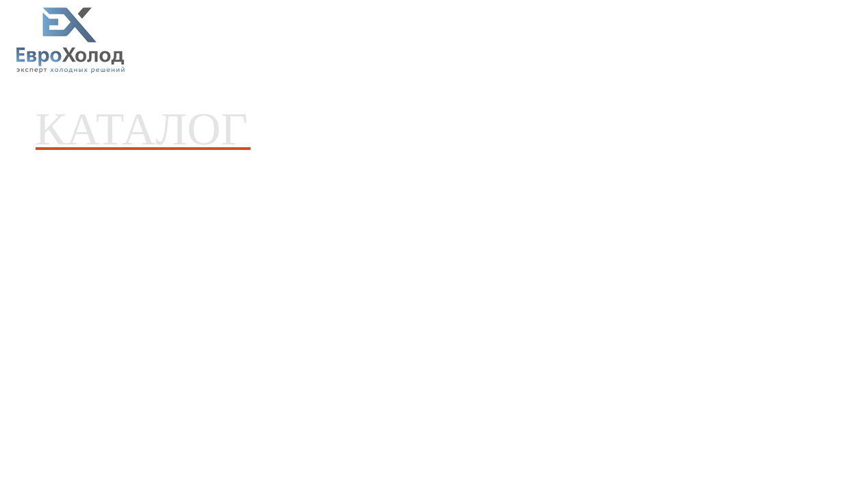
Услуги (273, 42)
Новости (385, 42)
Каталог (212, 42)
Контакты (512, 42)
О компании (447, 42)
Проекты (331, 42)
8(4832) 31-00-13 (793, 35)
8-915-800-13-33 (790, 48)
